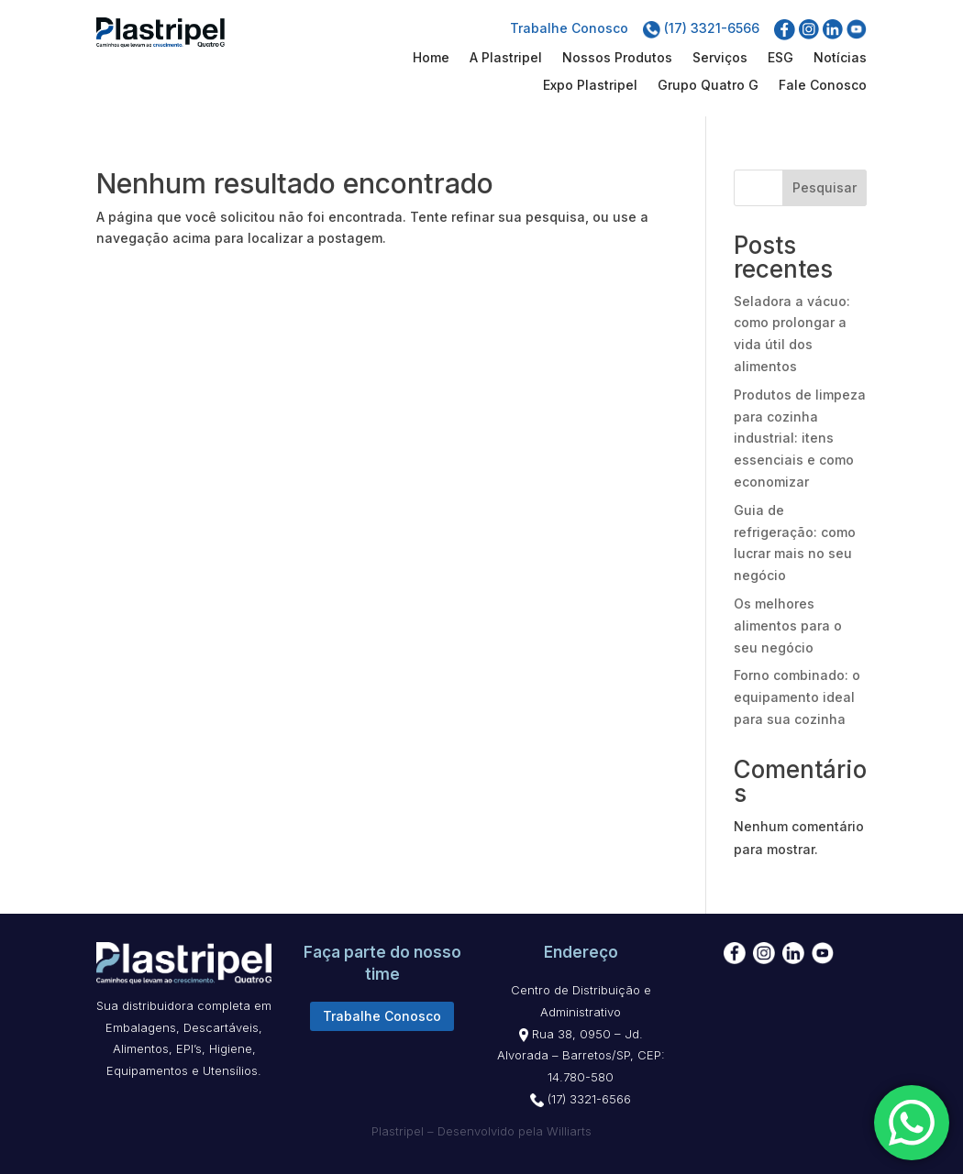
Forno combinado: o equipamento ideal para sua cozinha (797, 697)
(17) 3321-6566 (701, 28)
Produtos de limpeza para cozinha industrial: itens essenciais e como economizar (800, 438)
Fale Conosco (823, 86)
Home (431, 58)
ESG (780, 58)
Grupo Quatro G (708, 86)
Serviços (719, 58)
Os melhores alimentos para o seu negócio (788, 625)
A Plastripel (506, 58)
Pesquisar (824, 187)
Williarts (569, 1131)
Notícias (840, 58)
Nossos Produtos (617, 58)
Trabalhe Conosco (569, 28)
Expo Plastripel (590, 86)
